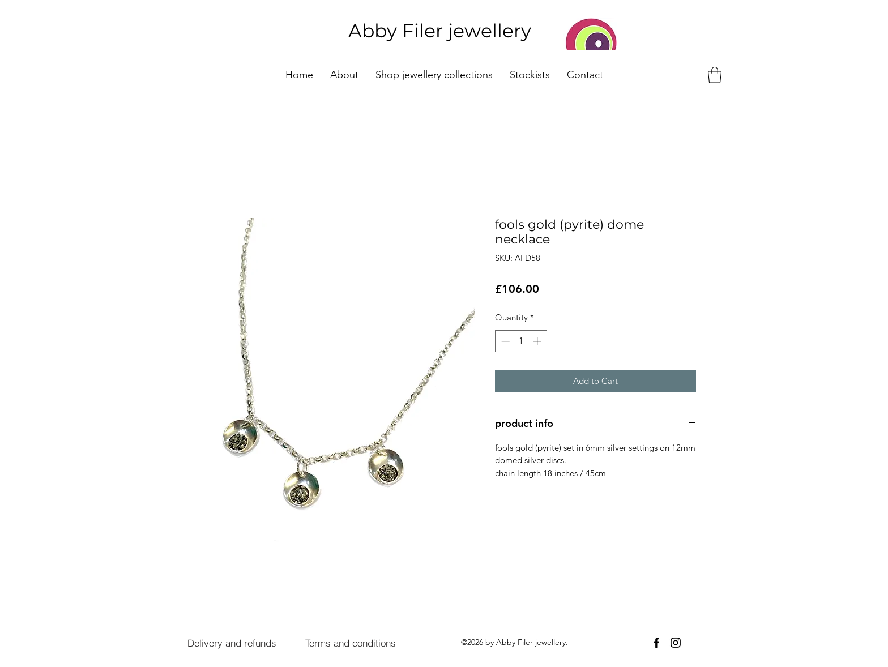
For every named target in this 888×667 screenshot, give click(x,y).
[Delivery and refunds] (232, 643)
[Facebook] (656, 642)
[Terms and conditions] (350, 643)
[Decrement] (504, 341)
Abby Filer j (400, 30)
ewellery (492, 30)
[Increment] (538, 341)
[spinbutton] (521, 341)
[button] (715, 75)
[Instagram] (675, 642)
